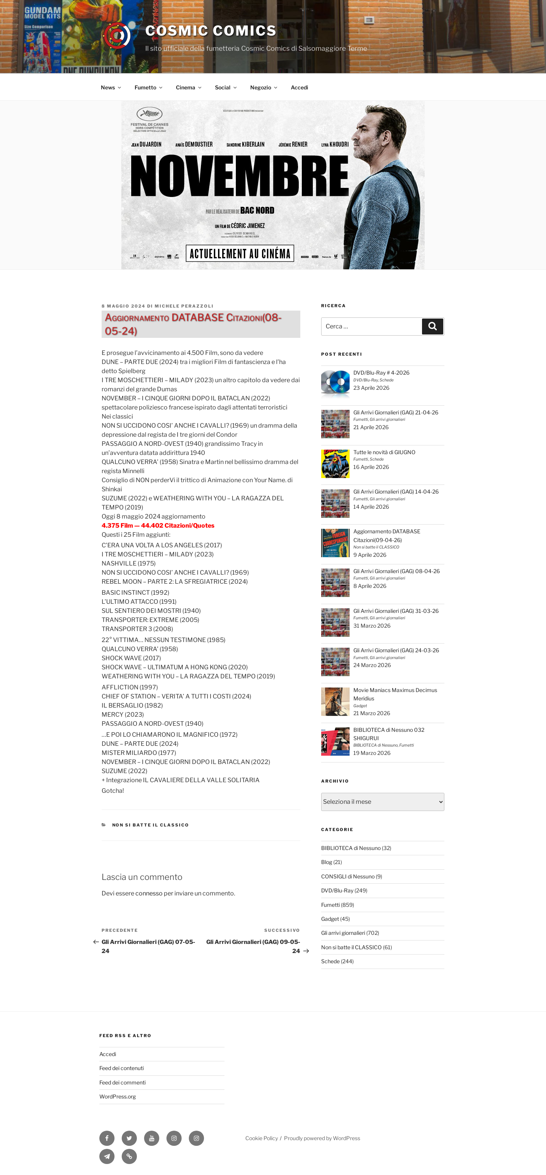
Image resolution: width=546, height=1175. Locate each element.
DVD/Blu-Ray (337, 890)
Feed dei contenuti (121, 1068)
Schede (330, 961)
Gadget (330, 919)
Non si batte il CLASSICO (151, 825)
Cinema (189, 87)
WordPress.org (117, 1096)
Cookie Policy (261, 1138)
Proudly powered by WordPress (322, 1138)
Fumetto (149, 87)
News (111, 87)
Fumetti (330, 905)
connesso (149, 893)
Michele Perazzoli (184, 306)
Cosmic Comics (211, 30)
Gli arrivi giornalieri (343, 933)
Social (226, 87)
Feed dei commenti (122, 1082)
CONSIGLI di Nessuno (348, 876)
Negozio (264, 87)
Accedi (299, 87)
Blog (326, 862)
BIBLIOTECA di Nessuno (351, 848)
